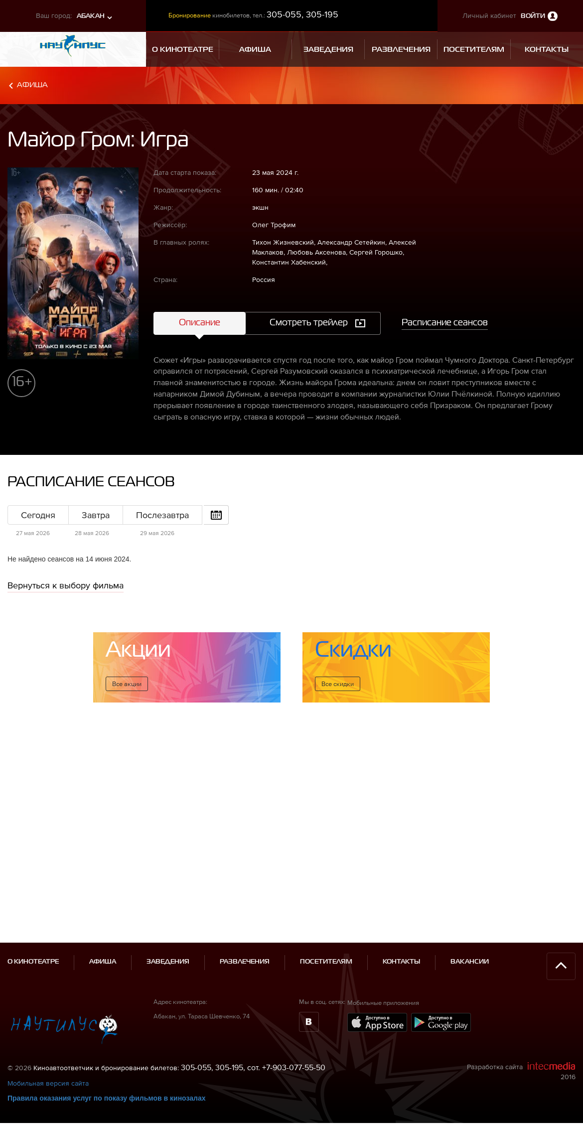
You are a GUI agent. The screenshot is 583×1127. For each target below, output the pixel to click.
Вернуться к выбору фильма (65, 585)
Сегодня (38, 515)
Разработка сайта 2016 (521, 1017)
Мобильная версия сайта (48, 1029)
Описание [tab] (199, 322)
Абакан (91, 16)
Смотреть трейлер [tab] (309, 322)
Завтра (96, 515)
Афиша (32, 85)
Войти (533, 16)
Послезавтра (162, 515)
